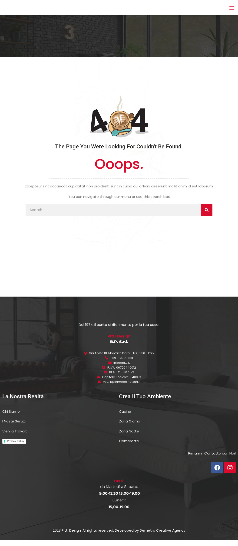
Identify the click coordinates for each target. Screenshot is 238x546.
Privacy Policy (15, 447)
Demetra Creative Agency (162, 536)
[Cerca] (206, 216)
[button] (232, 11)
